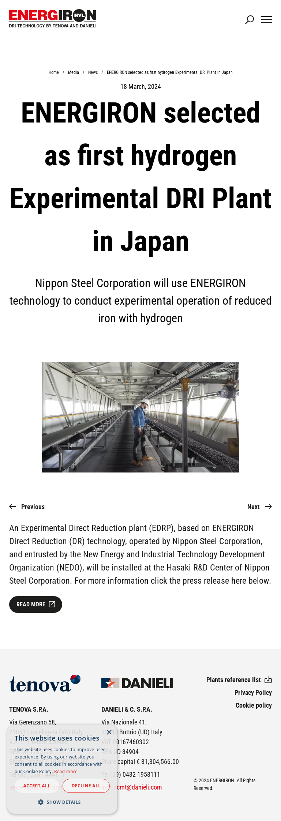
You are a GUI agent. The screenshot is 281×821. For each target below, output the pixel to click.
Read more (30, 604)
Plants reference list (233, 679)
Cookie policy (254, 705)
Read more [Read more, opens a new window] (66, 771)
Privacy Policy (253, 692)
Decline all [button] (86, 786)
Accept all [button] (36, 786)
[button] (62, 802)
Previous (33, 507)
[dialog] (62, 769)
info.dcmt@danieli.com (131, 787)
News (93, 72)
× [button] (109, 732)
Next (253, 507)
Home (54, 72)
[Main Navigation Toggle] (266, 20)
